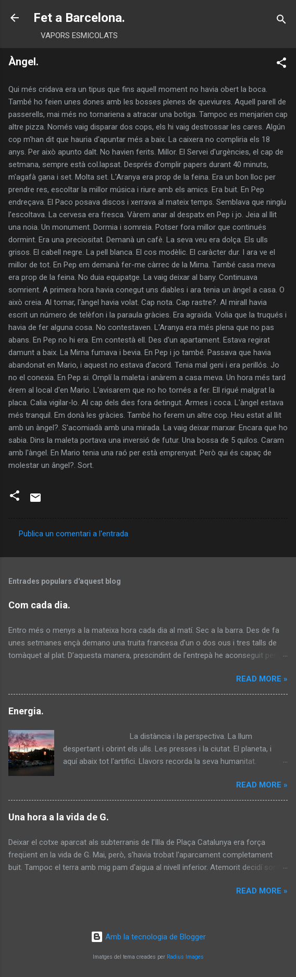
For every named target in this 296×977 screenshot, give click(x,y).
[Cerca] (281, 21)
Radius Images (185, 957)
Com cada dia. (39, 604)
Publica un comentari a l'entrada (73, 533)
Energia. (26, 710)
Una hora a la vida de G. (58, 816)
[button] (281, 64)
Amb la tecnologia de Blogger (148, 936)
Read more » (262, 679)
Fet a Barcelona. (79, 17)
